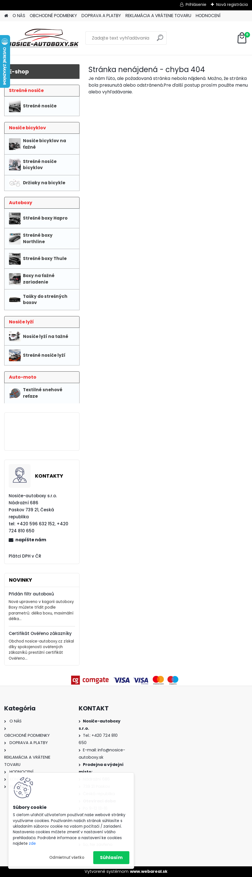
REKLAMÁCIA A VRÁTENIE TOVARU (158, 16)
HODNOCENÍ (208, 16)
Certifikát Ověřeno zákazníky (40, 633)
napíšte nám (30, 540)
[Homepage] (6, 15)
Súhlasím (111, 857)
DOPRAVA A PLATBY (101, 16)
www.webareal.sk (148, 871)
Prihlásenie (196, 4)
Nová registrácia (232, 4)
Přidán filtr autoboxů (31, 594)
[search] (160, 39)
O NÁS (19, 16)
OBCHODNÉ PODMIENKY (53, 16)
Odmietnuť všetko (66, 857)
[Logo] (42, 38)
